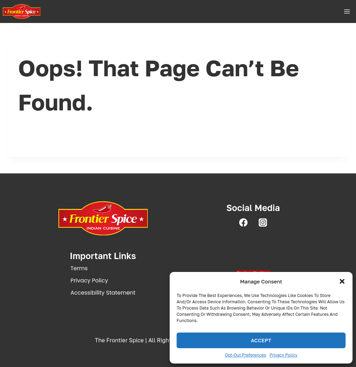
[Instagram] (262, 222)
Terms (79, 268)
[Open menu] (346, 11)
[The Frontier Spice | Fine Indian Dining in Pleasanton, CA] (21, 11)
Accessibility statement (103, 293)
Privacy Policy (283, 355)
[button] (342, 281)
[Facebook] (243, 222)
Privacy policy (89, 280)
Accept (261, 340)
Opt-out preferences (245, 355)
